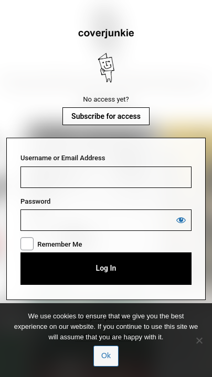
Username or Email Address (62, 158)
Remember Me (59, 244)
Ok (106, 355)
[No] (199, 340)
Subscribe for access (106, 116)
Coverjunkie (106, 56)
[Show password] (181, 219)
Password (35, 201)
